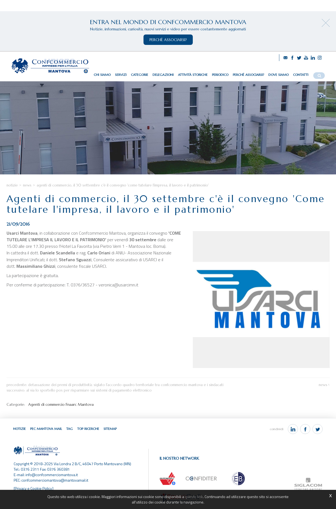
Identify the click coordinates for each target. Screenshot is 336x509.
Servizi (121, 75)
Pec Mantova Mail (46, 429)
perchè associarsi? (168, 39)
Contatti (300, 75)
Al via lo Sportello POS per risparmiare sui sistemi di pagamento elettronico (89, 390)
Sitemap (110, 429)
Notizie (12, 185)
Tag (69, 429)
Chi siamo (102, 75)
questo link (194, 496)
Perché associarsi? (248, 75)
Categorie (139, 75)
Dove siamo (278, 75)
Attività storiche (193, 75)
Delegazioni (163, 75)
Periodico (220, 75)
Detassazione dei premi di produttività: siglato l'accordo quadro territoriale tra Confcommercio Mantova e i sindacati (125, 385)
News (27, 185)
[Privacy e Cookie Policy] (33, 488)
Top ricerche (88, 429)
